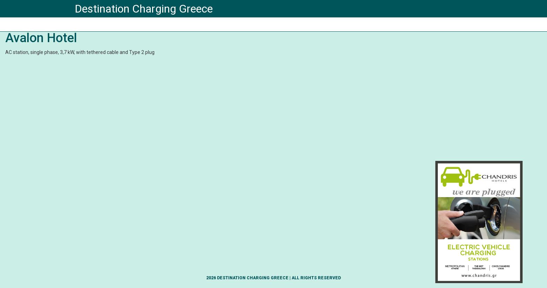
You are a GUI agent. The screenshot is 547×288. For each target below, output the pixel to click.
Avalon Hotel (41, 38)
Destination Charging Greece (144, 8)
